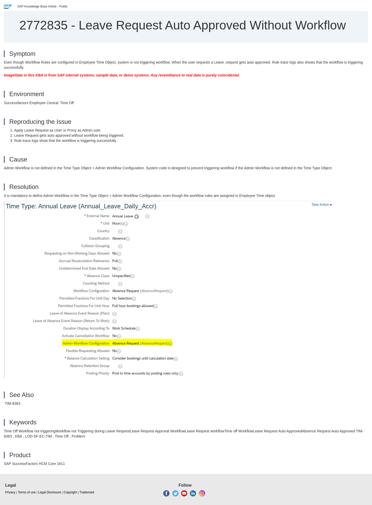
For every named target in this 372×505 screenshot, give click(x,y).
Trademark (86, 492)
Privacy (10, 492)
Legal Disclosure (49, 492)
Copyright (70, 492)
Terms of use (27, 492)
